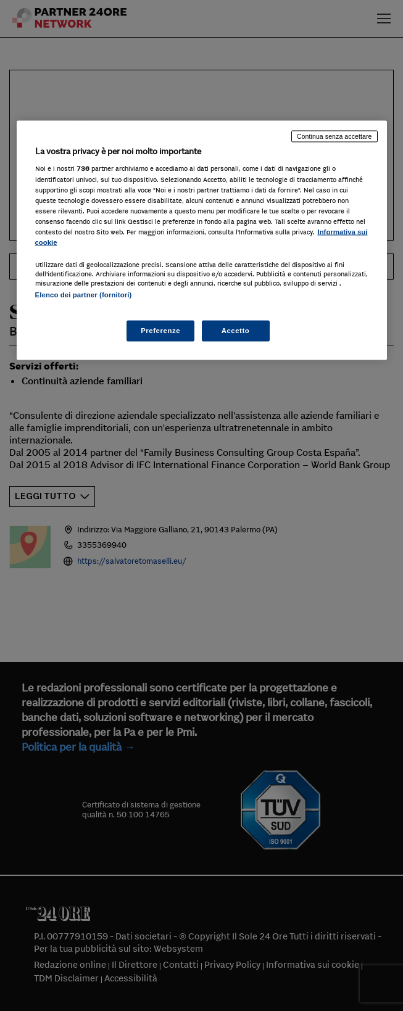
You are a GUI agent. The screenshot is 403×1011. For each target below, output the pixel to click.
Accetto (236, 330)
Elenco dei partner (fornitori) (83, 294)
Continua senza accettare (334, 135)
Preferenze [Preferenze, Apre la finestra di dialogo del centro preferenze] (160, 330)
